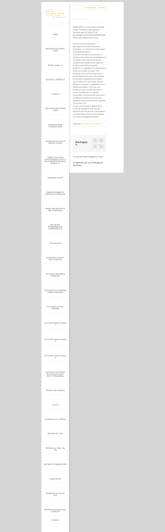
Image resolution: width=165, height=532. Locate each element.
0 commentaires (96, 124)
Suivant (101, 7)
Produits (86, 124)
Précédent (91, 7)
